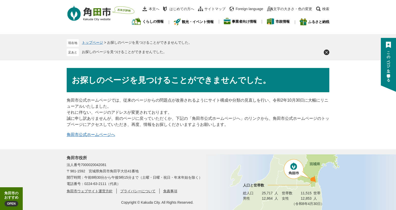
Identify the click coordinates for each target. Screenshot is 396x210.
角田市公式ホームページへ (91, 134)
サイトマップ (215, 9)
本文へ (154, 9)
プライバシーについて (138, 191)
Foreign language (249, 9)
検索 (325, 9)
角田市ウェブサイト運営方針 (90, 191)
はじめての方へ (181, 9)
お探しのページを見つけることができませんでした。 (124, 52)
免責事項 (170, 191)
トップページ (92, 42)
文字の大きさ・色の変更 (292, 9)
